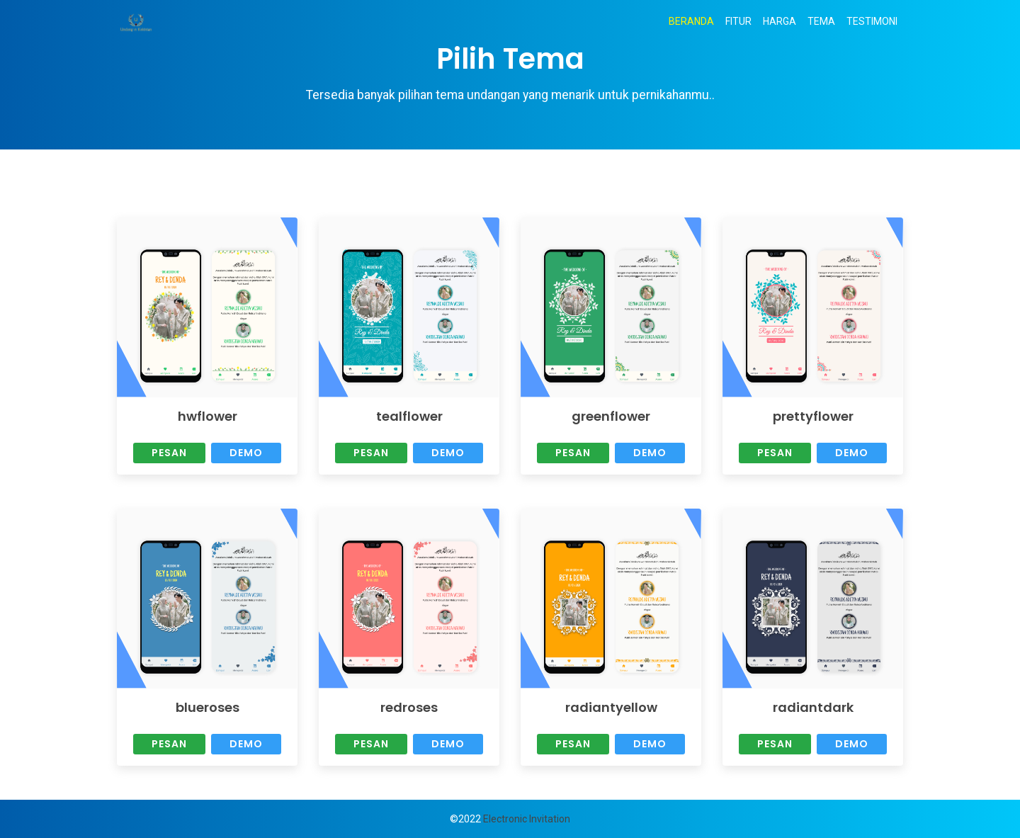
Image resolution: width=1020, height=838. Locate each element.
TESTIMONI (871, 21)
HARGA (779, 21)
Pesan (169, 453)
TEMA (821, 21)
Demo (246, 453)
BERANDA (694, 20)
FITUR (738, 21)
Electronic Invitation (526, 819)
